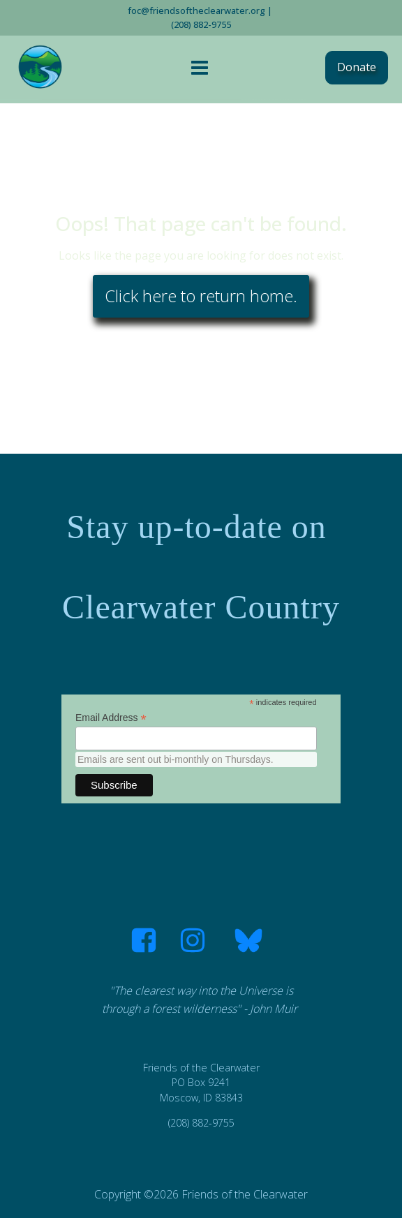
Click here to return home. (201, 295)
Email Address (111, 718)
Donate (356, 67)
